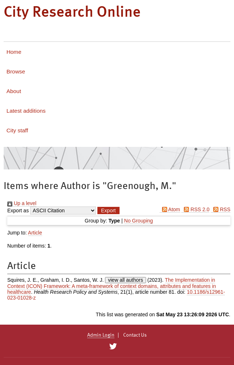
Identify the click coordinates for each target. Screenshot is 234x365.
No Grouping (138, 221)
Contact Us (135, 335)
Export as (18, 210)
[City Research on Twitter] (112, 346)
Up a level (21, 203)
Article (35, 233)
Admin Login (100, 335)
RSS (220, 209)
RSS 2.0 (195, 209)
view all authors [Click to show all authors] (125, 280)
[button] (108, 210)
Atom (170, 209)
